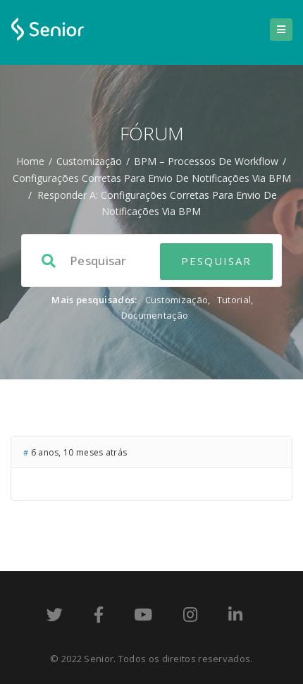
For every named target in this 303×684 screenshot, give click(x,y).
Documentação (155, 315)
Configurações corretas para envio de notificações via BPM (152, 178)
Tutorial (234, 299)
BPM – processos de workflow (206, 161)
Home (30, 161)
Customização (89, 161)
